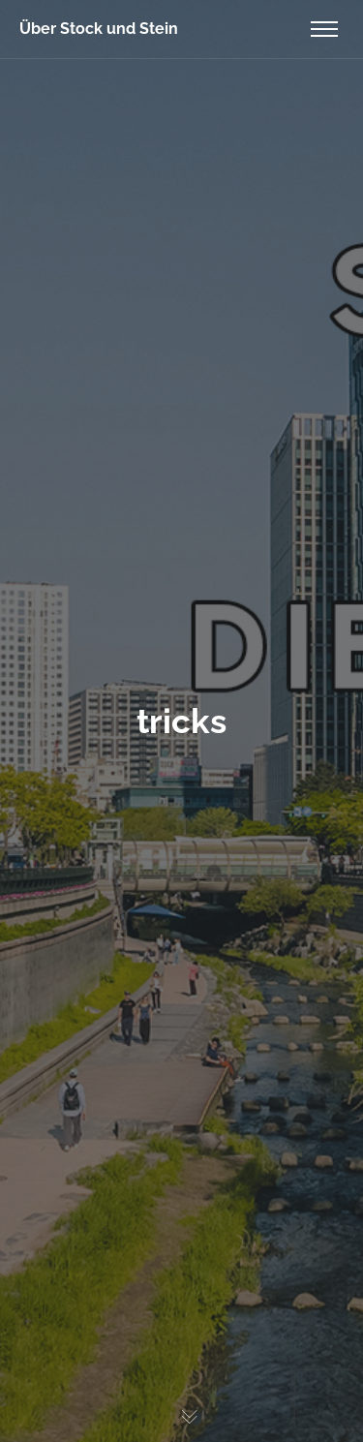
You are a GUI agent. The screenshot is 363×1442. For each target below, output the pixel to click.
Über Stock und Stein (98, 28)
